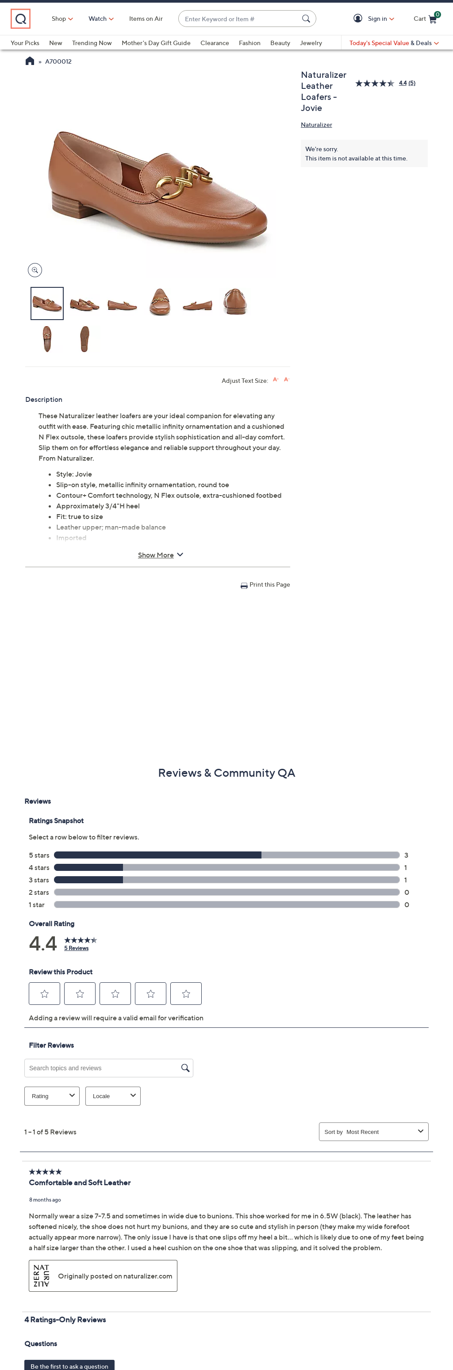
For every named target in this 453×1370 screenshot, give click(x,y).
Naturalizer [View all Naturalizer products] (316, 124)
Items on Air (146, 18)
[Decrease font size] (287, 379)
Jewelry (311, 42)
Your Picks (25, 42)
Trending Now (92, 42)
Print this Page (270, 584)
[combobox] (238, 19)
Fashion (250, 42)
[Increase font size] (276, 379)
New (55, 42)
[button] (359, 19)
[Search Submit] (307, 19)
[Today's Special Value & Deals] (394, 43)
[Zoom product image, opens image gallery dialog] (33, 270)
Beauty (280, 42)
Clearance (214, 42)
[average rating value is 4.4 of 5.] (381, 83)
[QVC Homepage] (30, 62)
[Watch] (97, 18)
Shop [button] (59, 18)
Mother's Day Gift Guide (156, 42)
